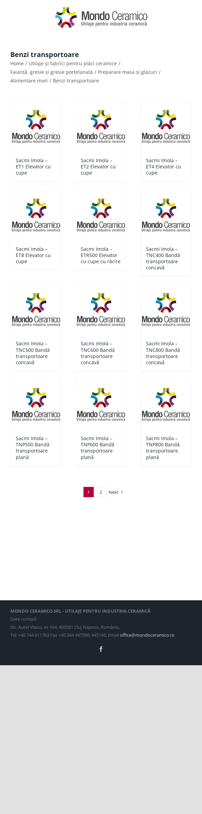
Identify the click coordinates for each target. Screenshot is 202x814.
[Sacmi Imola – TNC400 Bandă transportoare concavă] (166, 215)
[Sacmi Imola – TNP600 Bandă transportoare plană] (101, 404)
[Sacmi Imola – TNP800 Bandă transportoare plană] (166, 404)
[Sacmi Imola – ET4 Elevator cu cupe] (166, 126)
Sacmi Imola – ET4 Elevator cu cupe (163, 166)
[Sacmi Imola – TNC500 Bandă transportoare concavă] (36, 310)
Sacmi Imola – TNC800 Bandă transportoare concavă (163, 353)
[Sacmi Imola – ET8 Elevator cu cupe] (36, 215)
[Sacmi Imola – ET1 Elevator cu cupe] (36, 126)
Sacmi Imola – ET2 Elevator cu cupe (98, 166)
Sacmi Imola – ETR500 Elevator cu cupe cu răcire (101, 255)
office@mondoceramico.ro (147, 635)
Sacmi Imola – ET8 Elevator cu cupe (33, 255)
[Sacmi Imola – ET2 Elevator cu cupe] (101, 126)
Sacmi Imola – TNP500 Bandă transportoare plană (32, 447)
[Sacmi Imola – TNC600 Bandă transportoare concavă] (101, 310)
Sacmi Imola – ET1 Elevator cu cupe (33, 166)
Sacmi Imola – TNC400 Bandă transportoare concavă (163, 258)
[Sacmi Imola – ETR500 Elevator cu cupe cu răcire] (101, 215)
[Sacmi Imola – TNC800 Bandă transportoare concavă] (166, 310)
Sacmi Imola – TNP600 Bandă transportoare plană (97, 447)
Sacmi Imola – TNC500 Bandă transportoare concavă (33, 353)
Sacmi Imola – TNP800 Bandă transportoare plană (163, 447)
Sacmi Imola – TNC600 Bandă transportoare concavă (98, 353)
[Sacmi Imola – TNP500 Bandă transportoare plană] (36, 404)
